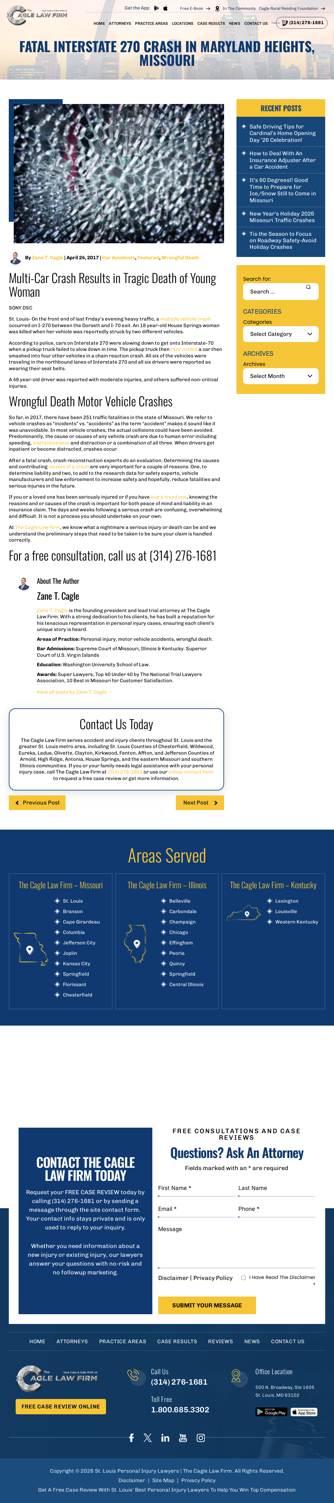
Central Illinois (186, 984)
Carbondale (183, 911)
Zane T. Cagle (47, 258)
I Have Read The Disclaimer (282, 1281)
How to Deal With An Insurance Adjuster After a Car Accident (283, 160)
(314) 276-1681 (306, 22)
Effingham (181, 942)
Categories (257, 322)
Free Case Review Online (61, 1406)
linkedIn (165, 1438)
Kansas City (76, 963)
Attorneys (120, 23)
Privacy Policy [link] (198, 1480)
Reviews (220, 1341)
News (234, 23)
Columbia (74, 932)
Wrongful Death (180, 258)
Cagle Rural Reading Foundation (288, 8)
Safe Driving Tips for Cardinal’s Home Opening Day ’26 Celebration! (283, 133)
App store (165, 8)
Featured (148, 258)
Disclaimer (173, 1278)
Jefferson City (79, 942)
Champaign (182, 922)
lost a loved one (169, 497)
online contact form (191, 772)
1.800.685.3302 (180, 1409)
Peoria (177, 953)
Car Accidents (118, 258)
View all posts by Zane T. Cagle (75, 692)
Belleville (179, 901)
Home (99, 23)
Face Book (131, 1438)
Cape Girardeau (81, 922)
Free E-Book (191, 8)
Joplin (70, 953)
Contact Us (256, 23)
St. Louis (73, 901)
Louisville (286, 911)
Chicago (178, 932)
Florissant (74, 984)
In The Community (239, 8)
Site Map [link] (163, 1480)
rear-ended (185, 349)
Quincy (177, 963)
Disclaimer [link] (131, 1480)
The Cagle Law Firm (37, 527)
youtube (183, 1438)
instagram (201, 1438)
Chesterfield (77, 995)
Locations (182, 23)
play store (156, 8)
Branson (73, 911)
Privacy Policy (213, 1278)
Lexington (286, 901)
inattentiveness (51, 443)
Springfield (76, 974)
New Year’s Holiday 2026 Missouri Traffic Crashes (282, 216)
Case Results (211, 23)
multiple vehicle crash (185, 319)
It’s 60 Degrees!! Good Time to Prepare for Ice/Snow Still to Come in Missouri (283, 190)
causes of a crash (69, 467)
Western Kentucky (296, 922)
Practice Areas (151, 23)
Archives (254, 364)
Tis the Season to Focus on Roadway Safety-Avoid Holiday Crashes (283, 240)
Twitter (148, 1438)
